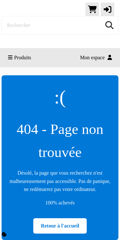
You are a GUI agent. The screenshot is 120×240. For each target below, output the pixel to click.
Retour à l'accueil (60, 225)
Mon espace (96, 57)
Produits (19, 57)
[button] (107, 9)
